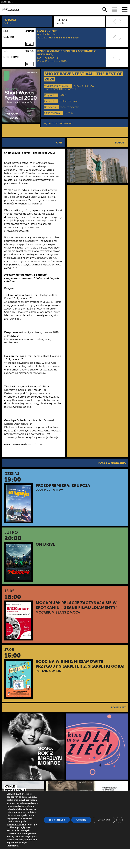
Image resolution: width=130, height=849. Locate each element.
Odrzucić (81, 819)
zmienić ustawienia (16, 824)
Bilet (29, 43)
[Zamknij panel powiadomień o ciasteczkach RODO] (119, 820)
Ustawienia (104, 819)
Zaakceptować (57, 819)
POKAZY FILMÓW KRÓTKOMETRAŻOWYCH (69, 87)
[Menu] (125, 9)
